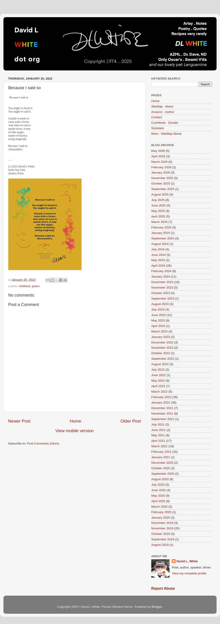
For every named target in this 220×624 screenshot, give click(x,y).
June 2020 (158, 490)
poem (36, 286)
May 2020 (158, 495)
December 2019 (162, 523)
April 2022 (158, 386)
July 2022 (158, 369)
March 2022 (159, 391)
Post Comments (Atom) (43, 443)
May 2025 (158, 211)
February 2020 (161, 512)
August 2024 (160, 244)
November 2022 (162, 347)
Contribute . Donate (164, 122)
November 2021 (162, 413)
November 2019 (162, 528)
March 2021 (159, 446)
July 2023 (158, 309)
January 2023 (160, 337)
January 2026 (160, 172)
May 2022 (158, 380)
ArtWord (24, 286)
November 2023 (162, 287)
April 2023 (158, 326)
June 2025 (158, 205)
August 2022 (160, 364)
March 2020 (159, 506)
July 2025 (158, 200)
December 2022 (162, 342)
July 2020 (158, 484)
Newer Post (19, 421)
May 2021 (158, 435)
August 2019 (160, 544)
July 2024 (158, 249)
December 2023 (162, 282)
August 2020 (160, 479)
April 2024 (158, 265)
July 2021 (158, 424)
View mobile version (74, 430)
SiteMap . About (162, 106)
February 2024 (161, 271)
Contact (156, 117)
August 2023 (160, 304)
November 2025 (162, 178)
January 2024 (160, 276)
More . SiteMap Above (166, 133)
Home (75, 421)
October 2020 (160, 468)
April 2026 (158, 156)
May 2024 (158, 260)
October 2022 (160, 353)
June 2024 (158, 255)
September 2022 (162, 358)
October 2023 (160, 293)
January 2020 (160, 517)
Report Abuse (163, 588)
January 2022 (160, 402)
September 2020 (162, 473)
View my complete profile (189, 573)
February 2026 (161, 167)
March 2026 (159, 161)
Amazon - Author (162, 112)
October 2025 (160, 183)
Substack (157, 128)
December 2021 (162, 408)
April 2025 (158, 216)
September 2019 (162, 539)
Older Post (131, 421)
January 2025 (160, 233)
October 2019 (160, 534)
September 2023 (162, 298)
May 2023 (158, 320)
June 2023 (158, 315)
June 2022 (158, 375)
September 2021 (162, 419)
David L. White (187, 561)
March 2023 (159, 331)
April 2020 (158, 501)
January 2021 (160, 457)
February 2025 (161, 227)
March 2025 (159, 222)
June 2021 (158, 430)
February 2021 (161, 451)
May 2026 (158, 151)
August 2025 (160, 194)
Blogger (156, 606)
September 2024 (162, 238)
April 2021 (158, 440)
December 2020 (162, 462)
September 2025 (162, 189)
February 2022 (161, 397)
